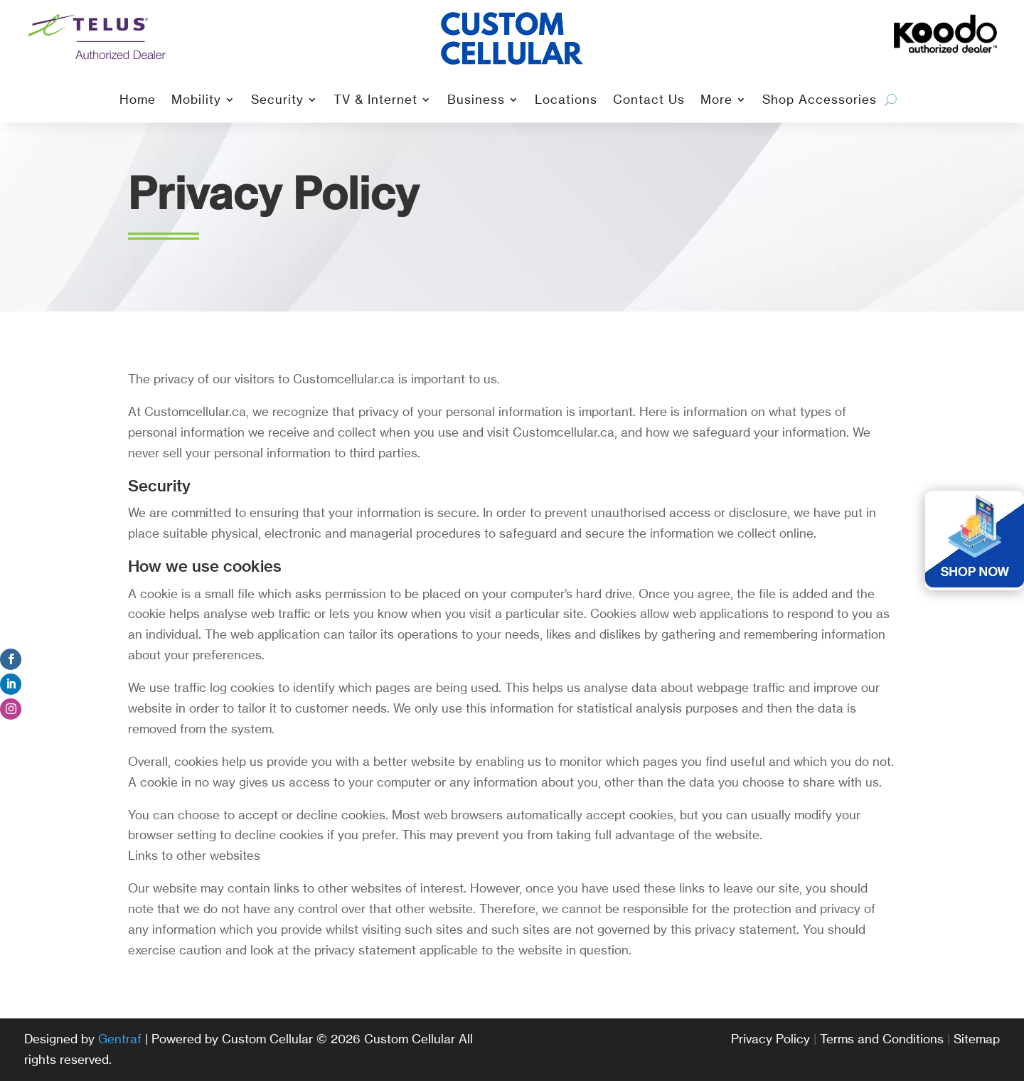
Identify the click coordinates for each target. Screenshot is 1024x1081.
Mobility (196, 101)
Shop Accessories (819, 101)
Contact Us (649, 101)
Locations (566, 101)
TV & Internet (375, 101)
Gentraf (120, 1038)
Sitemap (977, 1038)
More (716, 101)
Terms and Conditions (882, 1038)
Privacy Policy (770, 1038)
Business (476, 101)
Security (277, 101)
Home (137, 101)
